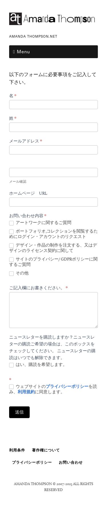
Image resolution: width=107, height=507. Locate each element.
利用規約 (26, 391)
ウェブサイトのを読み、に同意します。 (53, 389)
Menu (23, 51)
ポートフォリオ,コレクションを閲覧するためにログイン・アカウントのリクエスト (53, 234)
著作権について (46, 450)
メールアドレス (25, 141)
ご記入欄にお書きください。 (38, 287)
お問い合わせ (71, 462)
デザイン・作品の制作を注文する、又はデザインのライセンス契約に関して (53, 248)
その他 (19, 273)
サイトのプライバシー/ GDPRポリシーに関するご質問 (53, 261)
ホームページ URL (28, 193)
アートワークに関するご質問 (40, 222)
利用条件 (17, 450)
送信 (19, 412)
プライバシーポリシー (67, 386)
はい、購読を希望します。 (38, 364)
